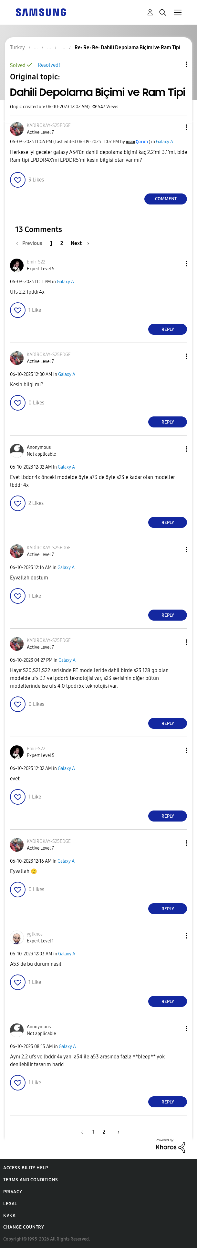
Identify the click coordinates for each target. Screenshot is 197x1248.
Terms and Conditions (30, 1180)
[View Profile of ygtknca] (35, 934)
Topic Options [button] (175, 64)
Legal (10, 1204)
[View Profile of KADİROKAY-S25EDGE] (49, 125)
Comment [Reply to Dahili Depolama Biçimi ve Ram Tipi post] (166, 199)
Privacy (12, 1192)
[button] (175, 127)
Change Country (23, 1227)
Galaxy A (164, 142)
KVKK (9, 1215)
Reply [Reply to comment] (167, 329)
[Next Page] (80, 243)
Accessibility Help (25, 1168)
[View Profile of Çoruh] (142, 142)
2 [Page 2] (61, 243)
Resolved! (49, 65)
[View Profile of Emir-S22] (36, 262)
